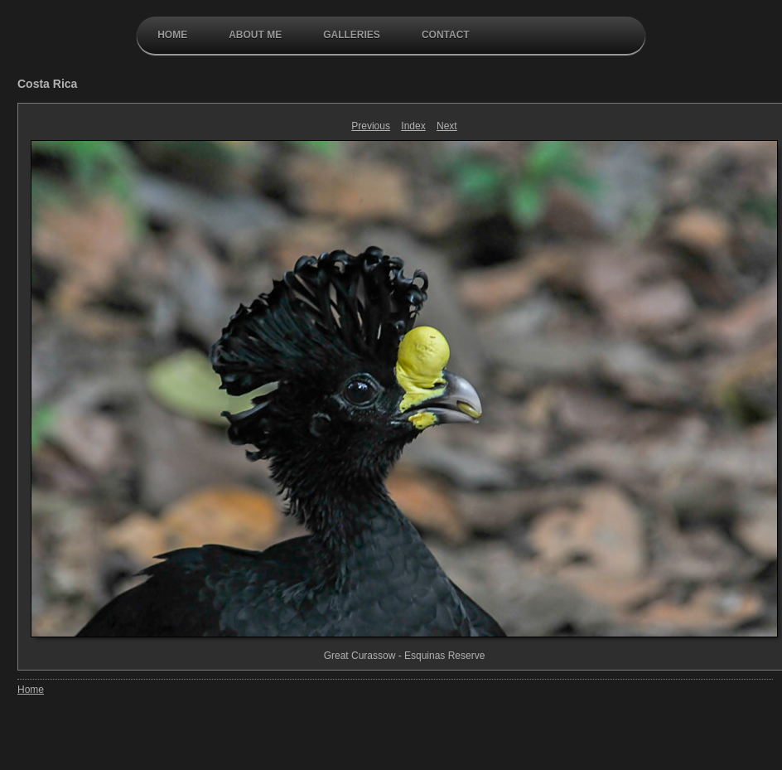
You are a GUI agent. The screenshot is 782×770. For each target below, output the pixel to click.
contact (446, 35)
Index (413, 126)
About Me (255, 35)
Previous (370, 126)
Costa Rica (47, 83)
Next (447, 126)
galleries (351, 35)
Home (172, 35)
